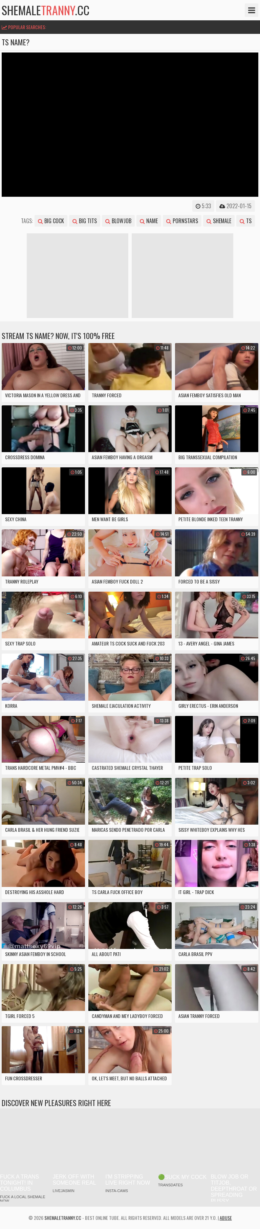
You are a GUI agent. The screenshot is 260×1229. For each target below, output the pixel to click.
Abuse (226, 1217)
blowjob (118, 221)
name (149, 221)
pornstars (182, 221)
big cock (51, 221)
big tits (84, 221)
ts (246, 221)
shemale (219, 221)
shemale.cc (45, 10)
